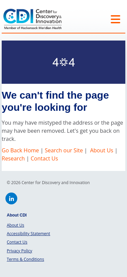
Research (13, 158)
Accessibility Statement (28, 233)
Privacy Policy (19, 251)
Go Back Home (21, 150)
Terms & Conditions (25, 259)
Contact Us (44, 158)
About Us (101, 150)
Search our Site (64, 150)
